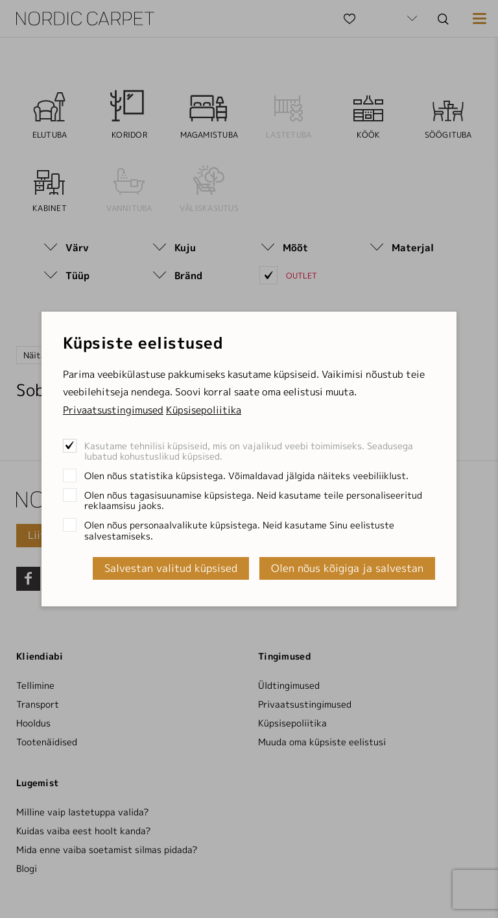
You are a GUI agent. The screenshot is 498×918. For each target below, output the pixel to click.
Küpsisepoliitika (203, 410)
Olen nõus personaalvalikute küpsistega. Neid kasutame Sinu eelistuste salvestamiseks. (239, 530)
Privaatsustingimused (113, 410)
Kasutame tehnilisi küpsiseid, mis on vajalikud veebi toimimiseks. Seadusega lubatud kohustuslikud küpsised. (248, 451)
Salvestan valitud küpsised (170, 568)
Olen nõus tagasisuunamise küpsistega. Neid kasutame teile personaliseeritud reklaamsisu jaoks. (253, 500)
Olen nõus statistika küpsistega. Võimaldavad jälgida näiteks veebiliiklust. (246, 475)
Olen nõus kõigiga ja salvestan (347, 568)
